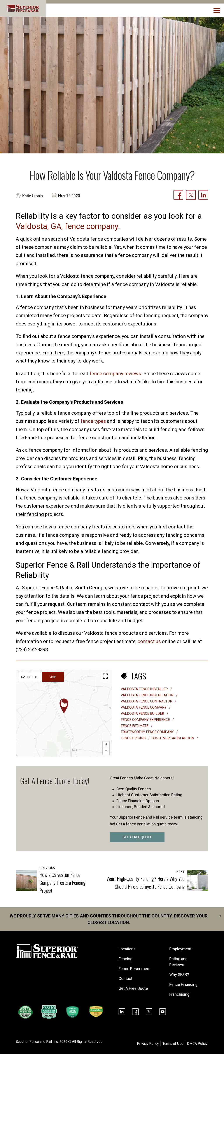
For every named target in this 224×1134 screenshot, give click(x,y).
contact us (149, 641)
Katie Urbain (32, 196)
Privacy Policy (148, 1044)
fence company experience (146, 720)
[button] (64, 706)
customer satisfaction (173, 738)
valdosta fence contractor (147, 701)
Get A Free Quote (133, 988)
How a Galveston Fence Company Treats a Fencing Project (62, 882)
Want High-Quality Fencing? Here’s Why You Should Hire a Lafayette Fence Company (146, 882)
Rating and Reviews (178, 961)
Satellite (29, 677)
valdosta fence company (144, 707)
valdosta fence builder (143, 713)
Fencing (125, 958)
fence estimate (135, 726)
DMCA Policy (197, 1044)
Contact (125, 978)
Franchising (179, 994)
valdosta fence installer (145, 689)
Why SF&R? (179, 974)
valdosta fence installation (147, 695)
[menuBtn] (217, 10)
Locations (127, 949)
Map (52, 677)
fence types (93, 421)
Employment (180, 949)
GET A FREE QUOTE (137, 837)
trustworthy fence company (148, 732)
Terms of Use (173, 1044)
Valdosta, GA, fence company (67, 226)
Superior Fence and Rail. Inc (37, 1042)
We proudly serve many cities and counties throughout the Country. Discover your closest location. (115, 919)
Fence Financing (183, 984)
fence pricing (134, 738)
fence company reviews (115, 373)
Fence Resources (134, 968)
